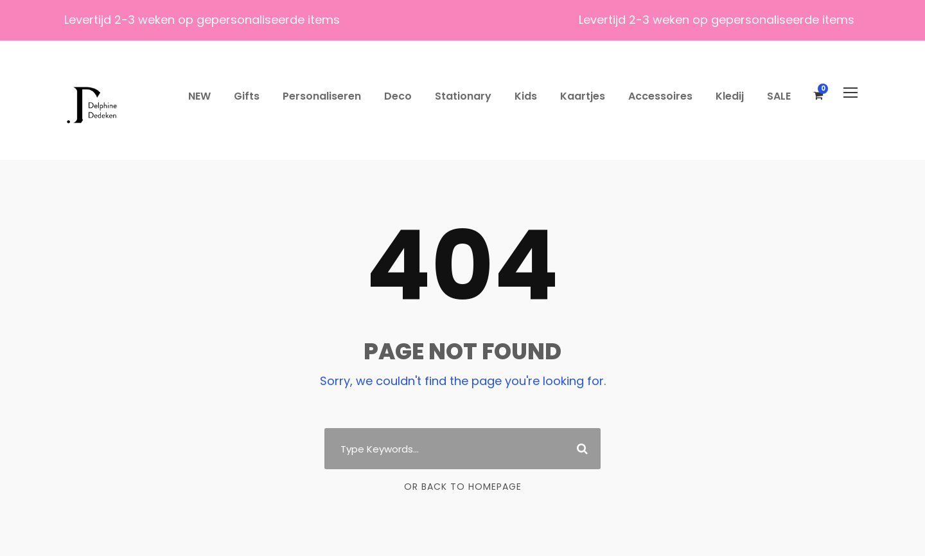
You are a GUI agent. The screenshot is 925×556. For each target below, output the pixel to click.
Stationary (463, 96)
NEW (199, 96)
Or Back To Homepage (463, 486)
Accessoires (660, 96)
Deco (398, 96)
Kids (526, 96)
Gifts (247, 96)
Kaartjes (582, 96)
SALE (779, 96)
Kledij (730, 96)
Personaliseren (322, 96)
